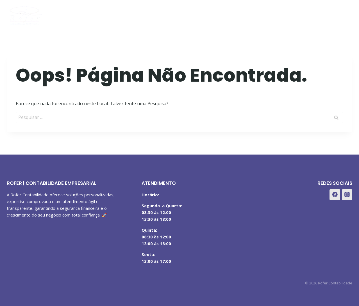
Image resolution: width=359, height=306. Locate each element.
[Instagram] (332, 15)
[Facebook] (318, 15)
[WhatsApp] (346, 15)
